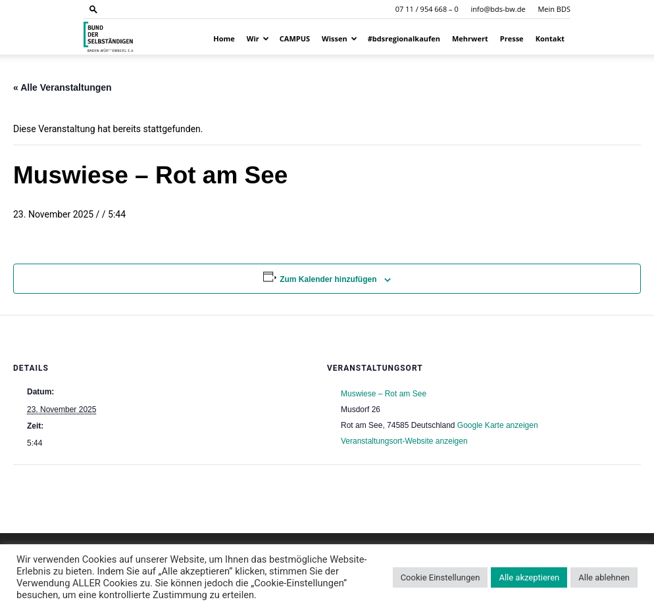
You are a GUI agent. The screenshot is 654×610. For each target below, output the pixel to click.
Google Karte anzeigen (497, 425)
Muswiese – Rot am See (383, 393)
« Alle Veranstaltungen (62, 87)
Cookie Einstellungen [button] (440, 577)
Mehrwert (470, 38)
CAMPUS (295, 38)
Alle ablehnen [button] (604, 577)
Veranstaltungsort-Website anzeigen (404, 441)
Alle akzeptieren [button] (529, 577)
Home (224, 38)
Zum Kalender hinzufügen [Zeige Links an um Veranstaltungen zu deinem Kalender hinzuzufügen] (328, 279)
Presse (512, 38)
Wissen (339, 38)
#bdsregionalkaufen (404, 38)
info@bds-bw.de (498, 9)
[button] (93, 9)
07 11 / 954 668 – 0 (427, 9)
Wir (258, 38)
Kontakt (550, 38)
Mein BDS (554, 9)
